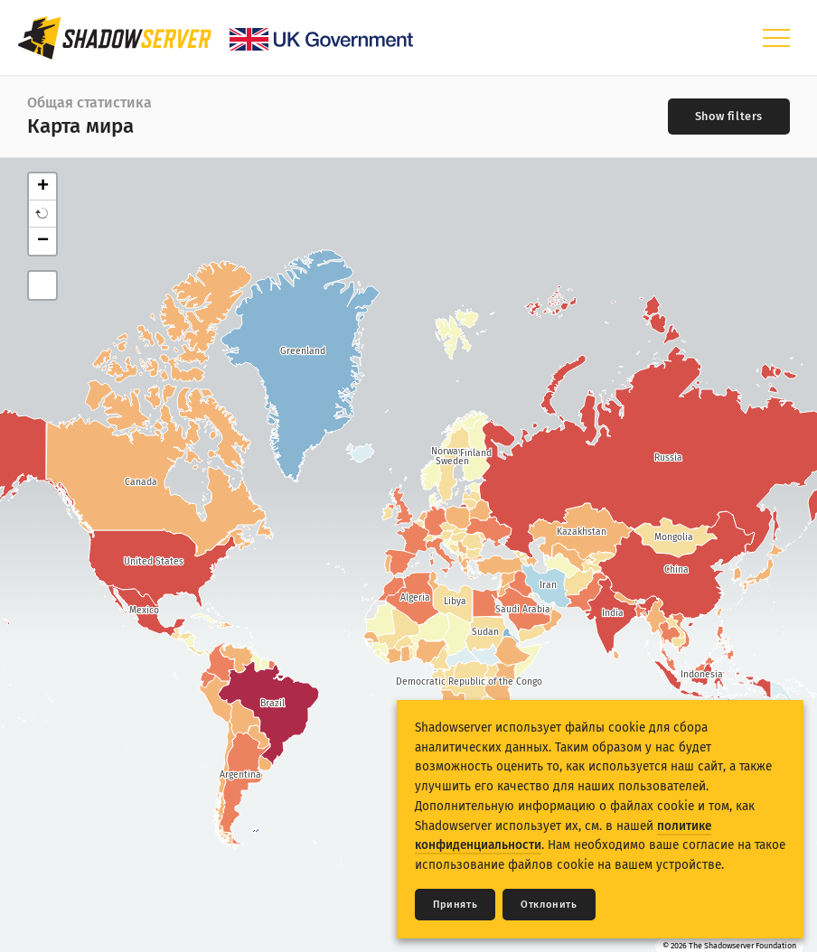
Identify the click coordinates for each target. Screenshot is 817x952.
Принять (455, 904)
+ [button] (43, 187)
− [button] (43, 241)
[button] (42, 214)
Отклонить (549, 904)
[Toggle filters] (729, 116)
